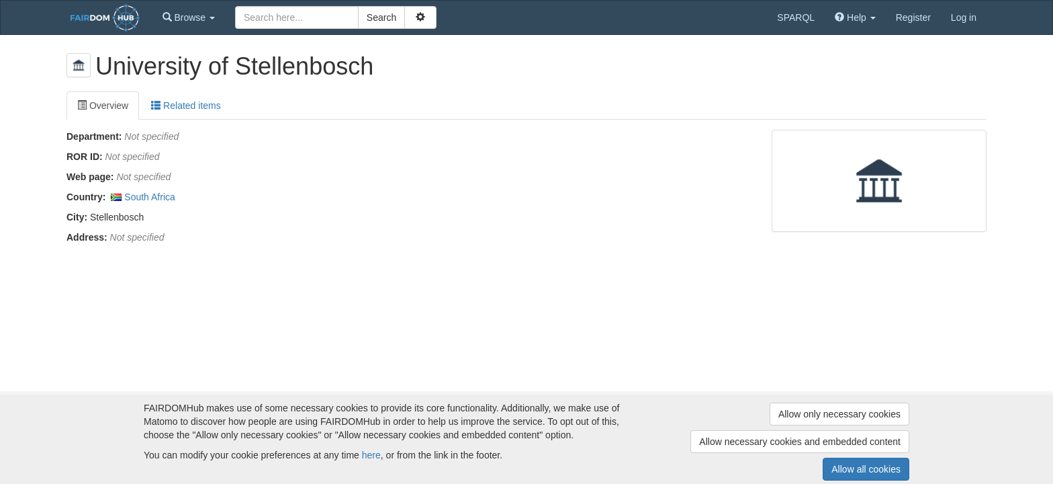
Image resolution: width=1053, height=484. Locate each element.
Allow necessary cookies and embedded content (800, 441)
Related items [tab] (185, 105)
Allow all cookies (866, 469)
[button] (188, 17)
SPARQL (796, 17)
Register (913, 17)
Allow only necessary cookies (839, 414)
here (371, 455)
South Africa (149, 197)
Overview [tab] (102, 105)
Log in (963, 17)
